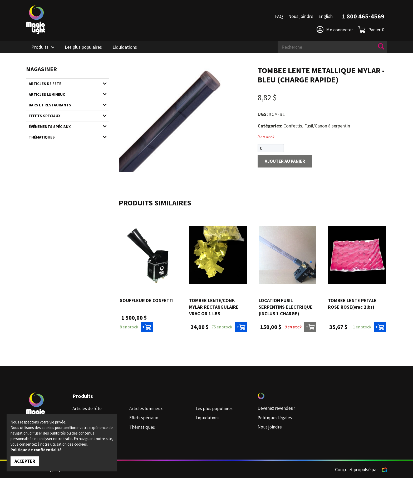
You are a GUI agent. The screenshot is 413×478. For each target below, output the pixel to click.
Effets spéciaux (64, 118)
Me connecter (335, 29)
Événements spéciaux (64, 129)
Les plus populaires (83, 47)
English (325, 16)
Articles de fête (64, 84)
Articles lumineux (64, 95)
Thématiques (64, 141)
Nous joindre (300, 16)
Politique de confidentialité (36, 449)
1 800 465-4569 (363, 16)
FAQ (279, 16)
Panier (371, 29)
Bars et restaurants (64, 106)
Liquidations (124, 47)
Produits (39, 47)
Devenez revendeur (276, 409)
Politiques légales (275, 418)
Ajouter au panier (286, 162)
